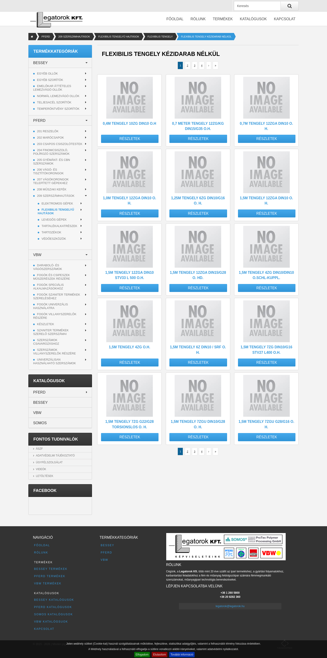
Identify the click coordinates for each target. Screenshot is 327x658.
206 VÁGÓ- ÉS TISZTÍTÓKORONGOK (48, 171)
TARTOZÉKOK (51, 232)
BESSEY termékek (50, 569)
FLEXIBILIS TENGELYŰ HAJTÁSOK (118, 36)
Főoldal (174, 19)
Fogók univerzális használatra (50, 306)
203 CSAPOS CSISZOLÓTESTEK (59, 144)
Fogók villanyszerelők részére (54, 315)
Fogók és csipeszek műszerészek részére (51, 276)
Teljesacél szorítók (54, 102)
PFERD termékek (49, 576)
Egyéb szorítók (50, 80)
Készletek (45, 324)
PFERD (46, 36)
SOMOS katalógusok (53, 614)
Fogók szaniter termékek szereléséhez (56, 296)
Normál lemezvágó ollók (58, 96)
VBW (37, 255)
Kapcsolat (284, 19)
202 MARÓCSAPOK (50, 137)
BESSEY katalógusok (54, 599)
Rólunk (198, 19)
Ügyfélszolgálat (49, 462)
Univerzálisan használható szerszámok (54, 361)
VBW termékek (47, 583)
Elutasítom (159, 654)
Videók (41, 469)
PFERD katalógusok (53, 607)
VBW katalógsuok (51, 621)
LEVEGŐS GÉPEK (54, 219)
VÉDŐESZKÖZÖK (54, 238)
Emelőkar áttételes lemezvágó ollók (52, 87)
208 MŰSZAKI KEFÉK (51, 189)
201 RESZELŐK (48, 131)
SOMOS (40, 423)
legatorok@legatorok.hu (230, 606)
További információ (182, 654)
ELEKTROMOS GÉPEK (57, 203)
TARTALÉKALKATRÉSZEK (59, 226)
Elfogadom (142, 654)
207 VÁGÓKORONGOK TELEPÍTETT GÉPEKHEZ (51, 181)
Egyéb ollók (47, 73)
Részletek (129, 139)
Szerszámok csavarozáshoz (46, 341)
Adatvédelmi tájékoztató (55, 455)
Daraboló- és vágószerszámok (47, 267)
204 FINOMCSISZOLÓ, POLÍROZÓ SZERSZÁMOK (51, 151)
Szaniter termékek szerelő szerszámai (51, 332)
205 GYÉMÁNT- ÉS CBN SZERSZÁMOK (51, 161)
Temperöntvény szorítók (58, 108)
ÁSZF (39, 448)
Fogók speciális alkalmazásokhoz (48, 286)
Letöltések (44, 476)
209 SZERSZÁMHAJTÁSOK (74, 36)
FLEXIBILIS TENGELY (160, 36)
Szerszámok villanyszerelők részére (54, 351)
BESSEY (40, 63)
